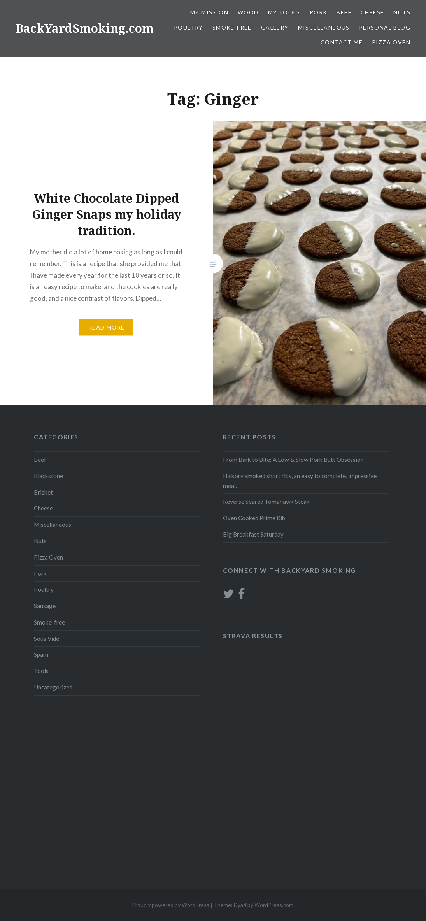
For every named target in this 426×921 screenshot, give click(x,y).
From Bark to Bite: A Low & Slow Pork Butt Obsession (293, 459)
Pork (319, 12)
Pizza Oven (391, 42)
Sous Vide (46, 638)
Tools (41, 670)
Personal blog (384, 27)
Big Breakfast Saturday (253, 534)
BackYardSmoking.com (85, 28)
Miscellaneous (324, 27)
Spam (41, 654)
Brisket (43, 492)
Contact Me (342, 42)
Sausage (45, 605)
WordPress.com (273, 905)
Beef (344, 12)
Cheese (372, 12)
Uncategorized (53, 687)
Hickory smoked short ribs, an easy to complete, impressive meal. (300, 480)
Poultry (188, 27)
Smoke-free (232, 27)
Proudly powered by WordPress (170, 905)
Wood (248, 12)
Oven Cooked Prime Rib (254, 517)
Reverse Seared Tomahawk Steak (266, 501)
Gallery (275, 27)
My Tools (284, 12)
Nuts (401, 12)
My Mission (209, 12)
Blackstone (48, 475)
